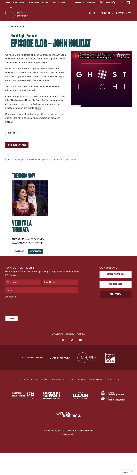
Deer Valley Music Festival (53, 3)
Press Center (77, 380)
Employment (96, 380)
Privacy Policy (68, 434)
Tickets (91, 13)
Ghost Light (18, 159)
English (125, 472)
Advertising (58, 380)
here (38, 108)
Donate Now (115, 294)
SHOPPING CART (95, 3)
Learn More (19, 252)
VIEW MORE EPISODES (17, 145)
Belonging (42, 380)
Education (105, 13)
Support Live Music (116, 274)
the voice (57, 159)
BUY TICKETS (13, 133)
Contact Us (113, 380)
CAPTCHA (10, 297)
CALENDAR (125, 3)
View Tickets (35, 252)
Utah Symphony (19, 3)
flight (7, 159)
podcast (46, 159)
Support (120, 13)
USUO (8, 3)
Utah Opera (34, 3)
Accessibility (24, 380)
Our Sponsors (115, 284)
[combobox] (127, 472)
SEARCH (111, 3)
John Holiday (33, 159)
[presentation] (26, 305)
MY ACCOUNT (80, 3)
